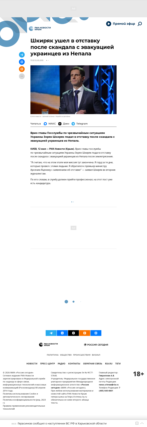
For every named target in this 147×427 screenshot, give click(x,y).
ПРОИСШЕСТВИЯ (81, 355)
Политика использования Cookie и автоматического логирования (20, 395)
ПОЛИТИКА (53, 355)
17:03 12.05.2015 (36, 60)
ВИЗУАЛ (96, 355)
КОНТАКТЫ (74, 364)
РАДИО (61, 364)
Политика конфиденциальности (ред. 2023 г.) (24, 401)
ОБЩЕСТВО (66, 355)
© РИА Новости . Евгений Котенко (42, 116)
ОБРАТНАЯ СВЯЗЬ (92, 364)
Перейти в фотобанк (63, 116)
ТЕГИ (118, 364)
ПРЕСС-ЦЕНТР (47, 364)
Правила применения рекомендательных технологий (24, 407)
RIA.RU (108, 364)
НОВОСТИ (31, 364)
